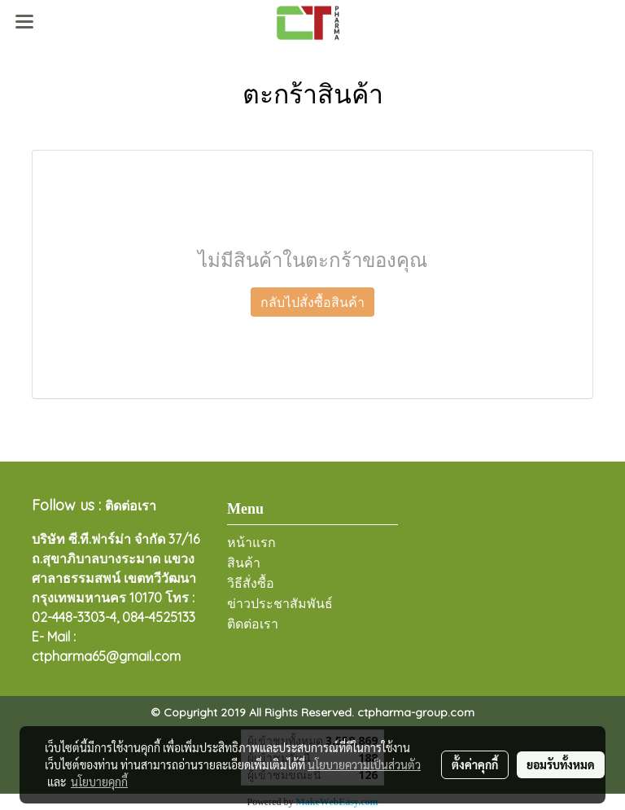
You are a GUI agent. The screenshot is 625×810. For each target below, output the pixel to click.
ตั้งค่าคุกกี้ (475, 764)
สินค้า (243, 563)
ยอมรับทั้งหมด (561, 764)
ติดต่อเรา (252, 624)
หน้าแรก (251, 542)
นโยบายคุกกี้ (99, 781)
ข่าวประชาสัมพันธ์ (280, 604)
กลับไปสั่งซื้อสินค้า (312, 302)
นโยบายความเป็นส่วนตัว (364, 764)
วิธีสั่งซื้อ (250, 583)
